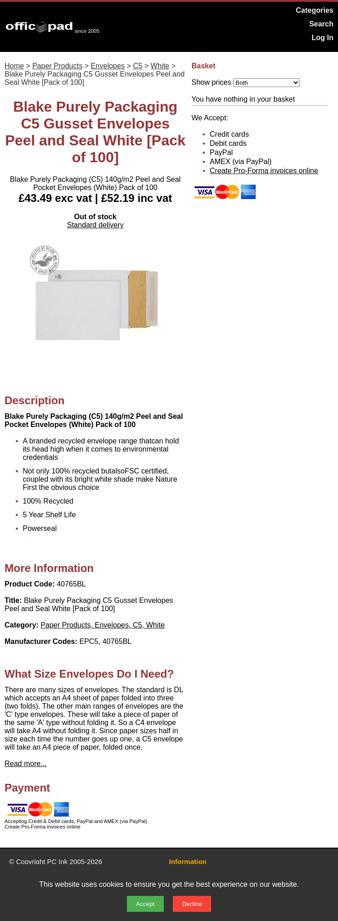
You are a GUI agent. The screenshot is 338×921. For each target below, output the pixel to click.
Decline (192, 903)
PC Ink (57, 861)
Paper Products (57, 66)
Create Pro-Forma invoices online (264, 171)
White (160, 66)
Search (321, 24)
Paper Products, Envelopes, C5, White (102, 625)
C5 (137, 66)
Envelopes (108, 66)
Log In (322, 37)
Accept (145, 903)
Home (14, 66)
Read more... (25, 763)
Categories (314, 10)
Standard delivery (95, 225)
